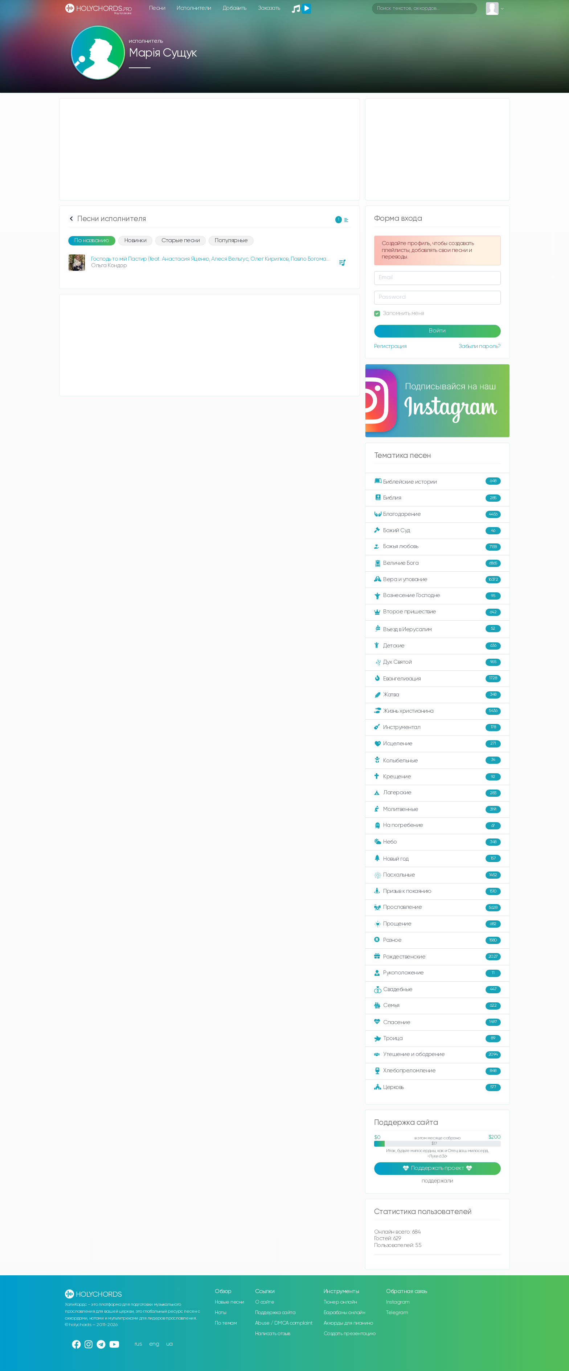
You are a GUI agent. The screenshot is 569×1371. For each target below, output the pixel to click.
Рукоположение (437, 973)
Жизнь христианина (437, 711)
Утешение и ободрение (437, 1055)
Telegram (397, 1312)
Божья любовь (437, 547)
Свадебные (437, 989)
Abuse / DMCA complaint (284, 1323)
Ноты (220, 1312)
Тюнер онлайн (340, 1302)
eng (154, 1344)
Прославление (437, 907)
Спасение (437, 1022)
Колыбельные (437, 760)
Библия (437, 498)
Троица (437, 1038)
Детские (437, 646)
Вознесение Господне (437, 596)
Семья (437, 1006)
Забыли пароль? (480, 346)
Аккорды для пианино (348, 1323)
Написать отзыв (272, 1333)
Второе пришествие (437, 612)
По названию (91, 241)
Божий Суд (437, 530)
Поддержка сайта (275, 1312)
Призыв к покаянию (437, 891)
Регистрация (390, 346)
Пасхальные (437, 875)
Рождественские (437, 956)
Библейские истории (437, 481)
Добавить (234, 8)
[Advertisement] (210, 149)
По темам (226, 1323)
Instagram (398, 1302)
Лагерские (437, 793)
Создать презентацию (350, 1333)
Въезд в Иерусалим (437, 629)
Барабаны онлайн (344, 1312)
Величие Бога (437, 563)
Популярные (231, 241)
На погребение (437, 825)
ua (169, 1344)
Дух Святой (437, 662)
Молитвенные (437, 809)
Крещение (437, 776)
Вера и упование (437, 579)
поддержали (437, 1181)
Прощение (437, 924)
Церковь (437, 1087)
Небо (437, 842)
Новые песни (229, 1302)
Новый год (437, 858)
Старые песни (180, 241)
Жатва (437, 695)
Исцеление (437, 743)
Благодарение (437, 514)
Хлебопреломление (437, 1071)
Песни (157, 8)
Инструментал (437, 727)
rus (138, 1344)
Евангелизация (437, 678)
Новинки (135, 241)
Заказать (269, 8)
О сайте (264, 1302)
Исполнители (194, 8)
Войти (437, 331)
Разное (437, 940)
